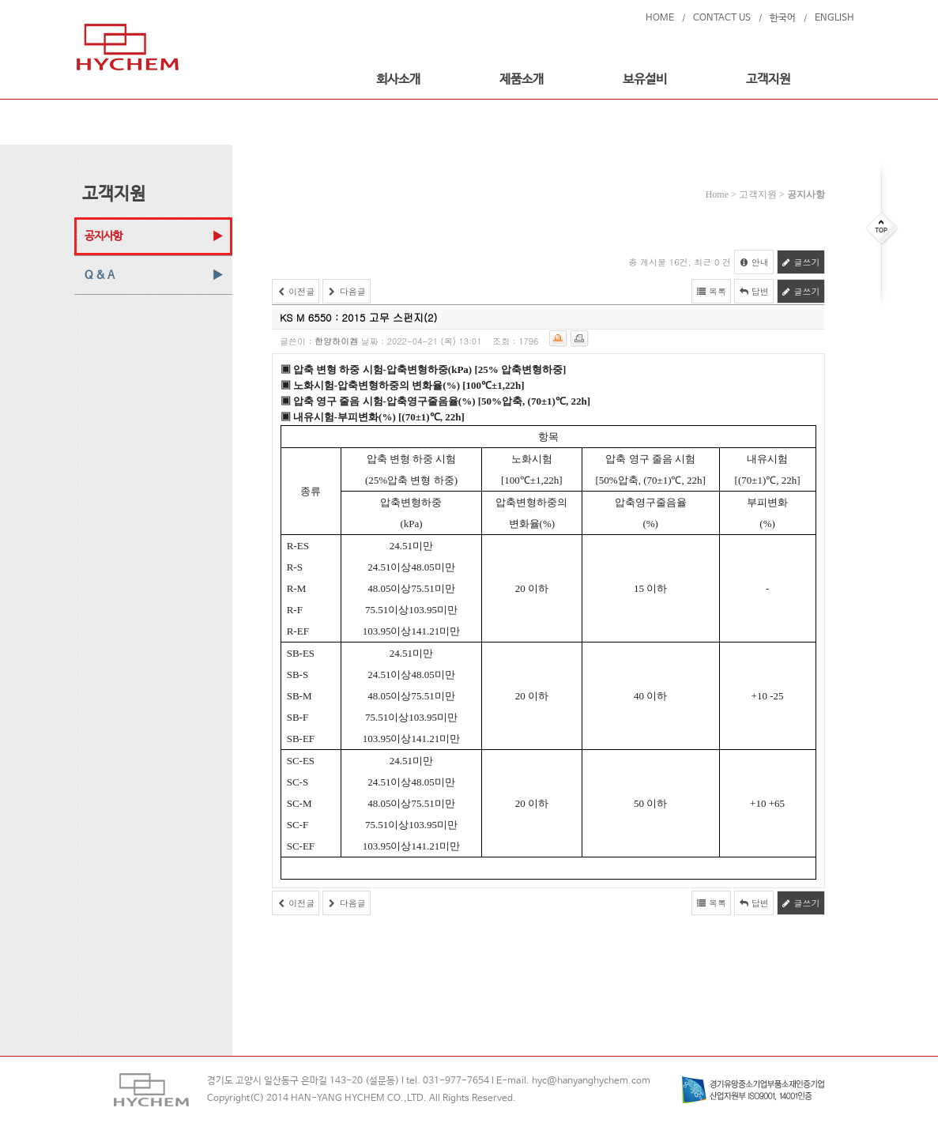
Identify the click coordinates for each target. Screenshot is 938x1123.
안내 (754, 262)
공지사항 (103, 236)
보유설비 (645, 79)
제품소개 (521, 79)
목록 (711, 291)
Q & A (100, 275)
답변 (754, 291)
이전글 (296, 291)
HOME (660, 18)
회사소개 (398, 79)
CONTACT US (722, 18)
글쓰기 (801, 262)
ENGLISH (834, 18)
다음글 (346, 291)
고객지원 (768, 79)
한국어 (783, 18)
